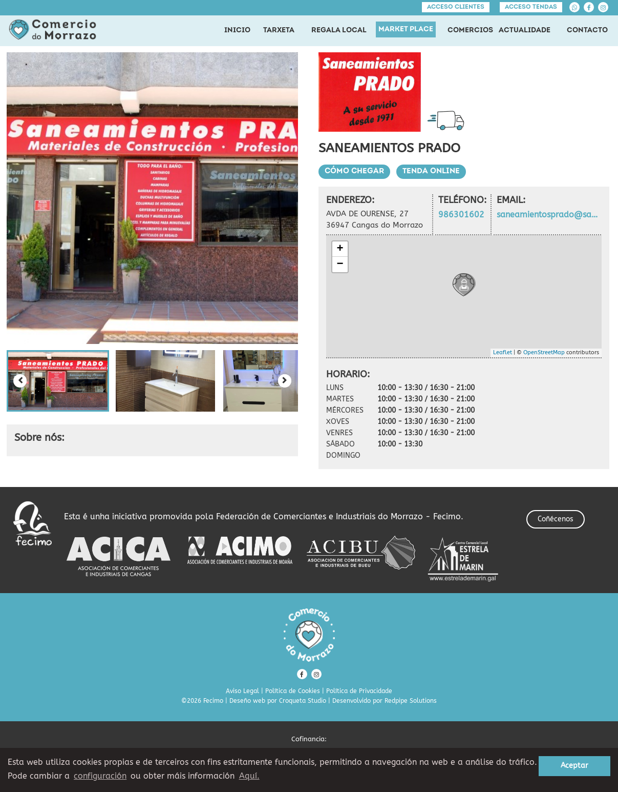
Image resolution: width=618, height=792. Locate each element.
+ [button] (339, 249)
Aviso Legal (242, 691)
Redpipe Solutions (411, 700)
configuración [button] (100, 776)
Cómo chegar (354, 171)
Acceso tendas (531, 7)
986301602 (461, 214)
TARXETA (278, 30)
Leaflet (502, 352)
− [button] (339, 264)
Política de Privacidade (359, 691)
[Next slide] (284, 381)
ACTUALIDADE (524, 30)
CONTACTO (587, 30)
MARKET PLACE (405, 29)
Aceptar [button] (574, 765)
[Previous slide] (20, 381)
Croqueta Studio (302, 700)
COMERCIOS (470, 30)
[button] (58, 381)
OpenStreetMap (544, 352)
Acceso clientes (455, 7)
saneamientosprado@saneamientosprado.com (549, 214)
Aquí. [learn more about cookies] (249, 776)
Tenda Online (431, 171)
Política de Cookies (292, 691)
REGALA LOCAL (339, 30)
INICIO (237, 30)
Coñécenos (555, 519)
